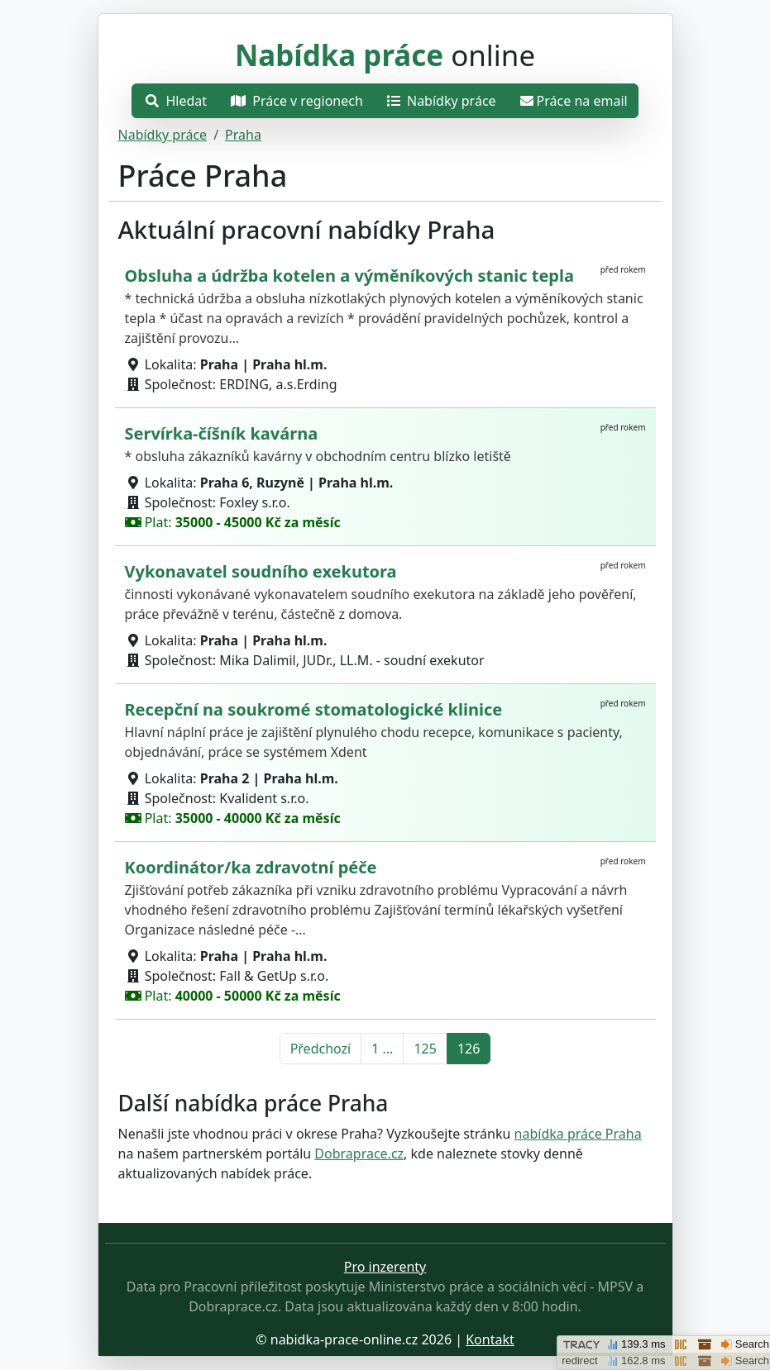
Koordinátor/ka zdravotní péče (251, 867)
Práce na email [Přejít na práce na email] (574, 101)
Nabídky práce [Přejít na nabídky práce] (441, 101)
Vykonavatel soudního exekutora (261, 571)
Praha (243, 135)
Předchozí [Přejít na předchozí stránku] (321, 1048)
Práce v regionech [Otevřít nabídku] (297, 101)
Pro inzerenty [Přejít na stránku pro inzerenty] (385, 1267)
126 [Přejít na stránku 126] (468, 1048)
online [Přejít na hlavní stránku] (385, 55)
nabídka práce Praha (578, 1134)
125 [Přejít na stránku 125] (425, 1048)
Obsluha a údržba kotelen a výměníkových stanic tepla (349, 275)
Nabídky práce (163, 135)
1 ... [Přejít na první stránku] (382, 1048)
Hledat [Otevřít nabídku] (176, 101)
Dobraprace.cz (359, 1153)
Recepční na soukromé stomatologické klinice (314, 709)
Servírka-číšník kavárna (221, 433)
